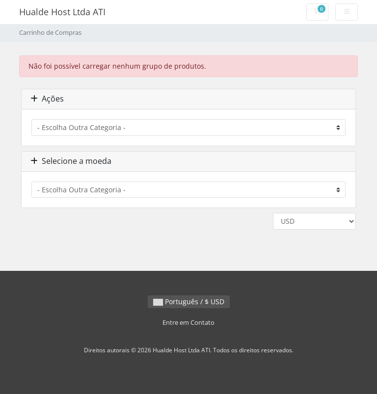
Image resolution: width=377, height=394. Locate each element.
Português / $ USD (188, 301)
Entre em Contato (188, 322)
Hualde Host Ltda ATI (62, 12)
